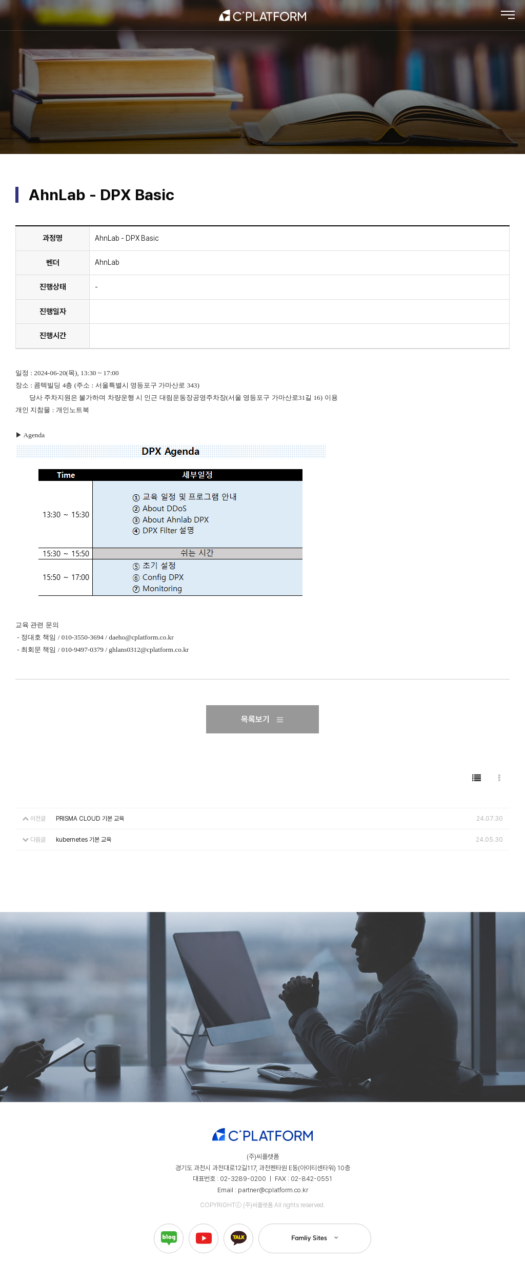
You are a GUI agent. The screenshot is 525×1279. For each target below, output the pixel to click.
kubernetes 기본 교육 (83, 839)
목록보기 (262, 719)
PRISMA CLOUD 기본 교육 (90, 818)
